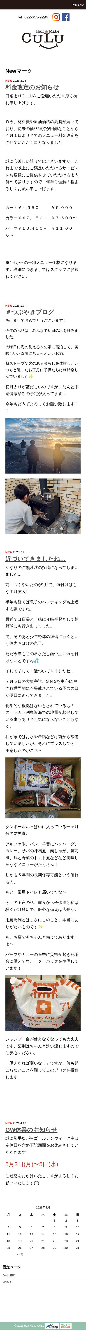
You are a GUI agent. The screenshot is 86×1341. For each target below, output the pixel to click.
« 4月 (19, 1254)
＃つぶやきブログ (29, 312)
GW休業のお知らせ (31, 1129)
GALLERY (9, 1275)
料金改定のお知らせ (32, 87)
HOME (6, 1282)
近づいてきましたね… (35, 558)
